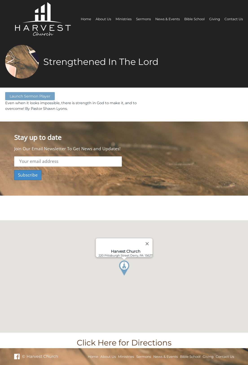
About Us (103, 19)
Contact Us (233, 19)
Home (86, 19)
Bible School (194, 19)
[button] (132, 276)
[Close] (147, 243)
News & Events (167, 19)
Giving (214, 19)
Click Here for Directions (124, 342)
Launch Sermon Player (30, 96)
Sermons (143, 19)
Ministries (124, 19)
